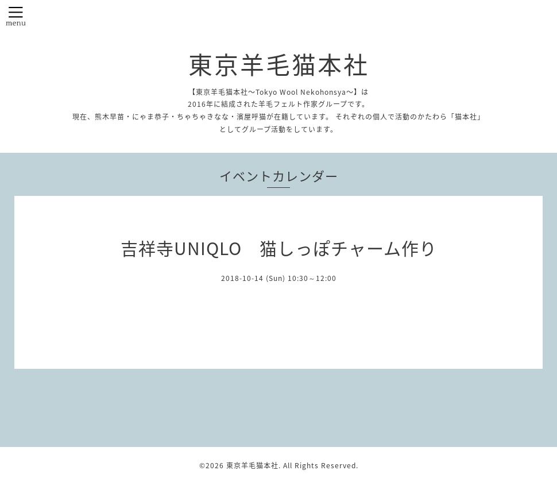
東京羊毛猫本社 (278, 64)
